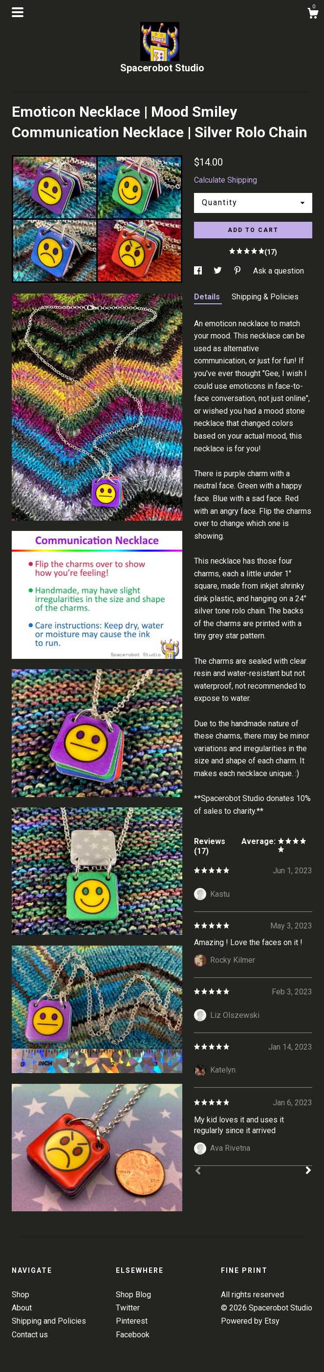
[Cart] (312, 14)
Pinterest (132, 1321)
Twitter (128, 1307)
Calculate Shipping (225, 180)
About (22, 1307)
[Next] (308, 1171)
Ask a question (278, 270)
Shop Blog (133, 1294)
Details (208, 296)
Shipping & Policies (265, 296)
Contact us (30, 1334)
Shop (20, 1294)
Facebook (133, 1334)
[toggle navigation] (17, 12)
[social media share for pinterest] (238, 270)
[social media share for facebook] (199, 270)
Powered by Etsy (250, 1321)
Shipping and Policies (49, 1321)
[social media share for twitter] (219, 270)
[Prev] (198, 1171)
